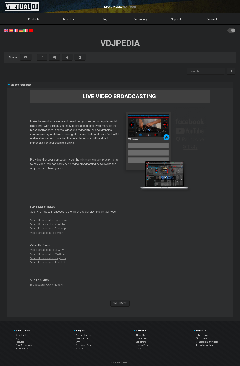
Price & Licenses (24, 345)
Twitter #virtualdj (205, 345)
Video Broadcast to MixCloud (48, 254)
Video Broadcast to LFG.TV (47, 249)
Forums (79, 348)
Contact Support (84, 335)
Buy (105, 19)
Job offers (141, 341)
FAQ (78, 341)
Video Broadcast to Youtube (47, 224)
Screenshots (22, 348)
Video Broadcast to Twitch (46, 233)
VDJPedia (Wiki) (84, 345)
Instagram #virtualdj (207, 341)
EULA (138, 348)
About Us (140, 335)
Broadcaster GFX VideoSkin (47, 284)
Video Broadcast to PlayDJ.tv (48, 258)
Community (141, 19)
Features (20, 341)
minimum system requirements (99, 159)
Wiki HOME (120, 303)
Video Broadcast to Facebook (48, 220)
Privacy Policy (142, 345)
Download (69, 19)
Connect (212, 19)
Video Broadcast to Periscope (48, 228)
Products (33, 19)
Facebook (202, 335)
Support (176, 19)
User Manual (82, 338)
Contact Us (141, 338)
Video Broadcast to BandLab (48, 262)
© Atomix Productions (120, 362)
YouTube (201, 338)
